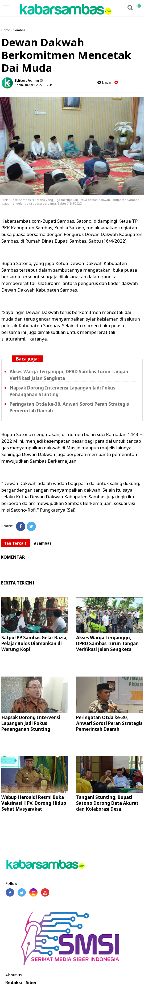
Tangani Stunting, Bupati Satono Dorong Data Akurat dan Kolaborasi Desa (107, 803)
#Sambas (43, 543)
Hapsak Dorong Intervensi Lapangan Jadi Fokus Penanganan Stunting (30, 723)
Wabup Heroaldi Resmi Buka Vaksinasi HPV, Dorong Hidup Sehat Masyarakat (33, 803)
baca (104, 82)
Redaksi (13, 982)
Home (5, 30)
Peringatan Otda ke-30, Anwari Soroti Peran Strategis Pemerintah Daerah (109, 723)
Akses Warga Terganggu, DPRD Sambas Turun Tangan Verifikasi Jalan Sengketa (107, 643)
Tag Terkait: (15, 543)
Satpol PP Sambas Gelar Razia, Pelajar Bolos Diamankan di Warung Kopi (34, 643)
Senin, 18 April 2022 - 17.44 (33, 85)
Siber (31, 982)
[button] (138, 3)
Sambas (19, 30)
